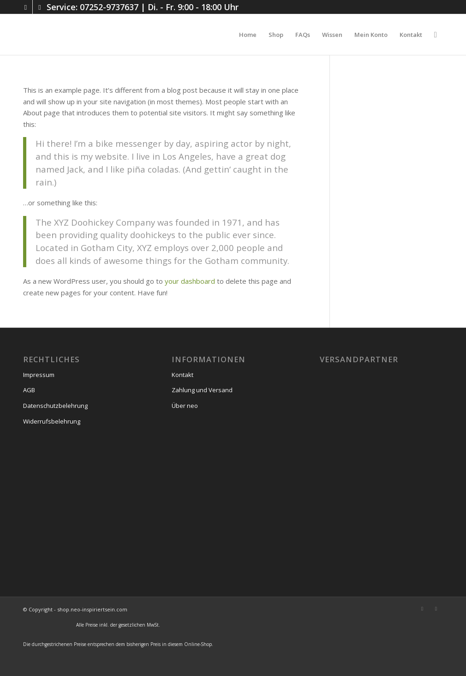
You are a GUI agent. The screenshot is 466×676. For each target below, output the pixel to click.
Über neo (185, 405)
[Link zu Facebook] (40, 7)
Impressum (38, 375)
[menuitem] (248, 34)
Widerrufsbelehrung (51, 421)
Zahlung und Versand (202, 390)
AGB (29, 390)
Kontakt (182, 375)
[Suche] (435, 34)
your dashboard (190, 281)
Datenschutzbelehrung (55, 405)
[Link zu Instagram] (25, 7)
